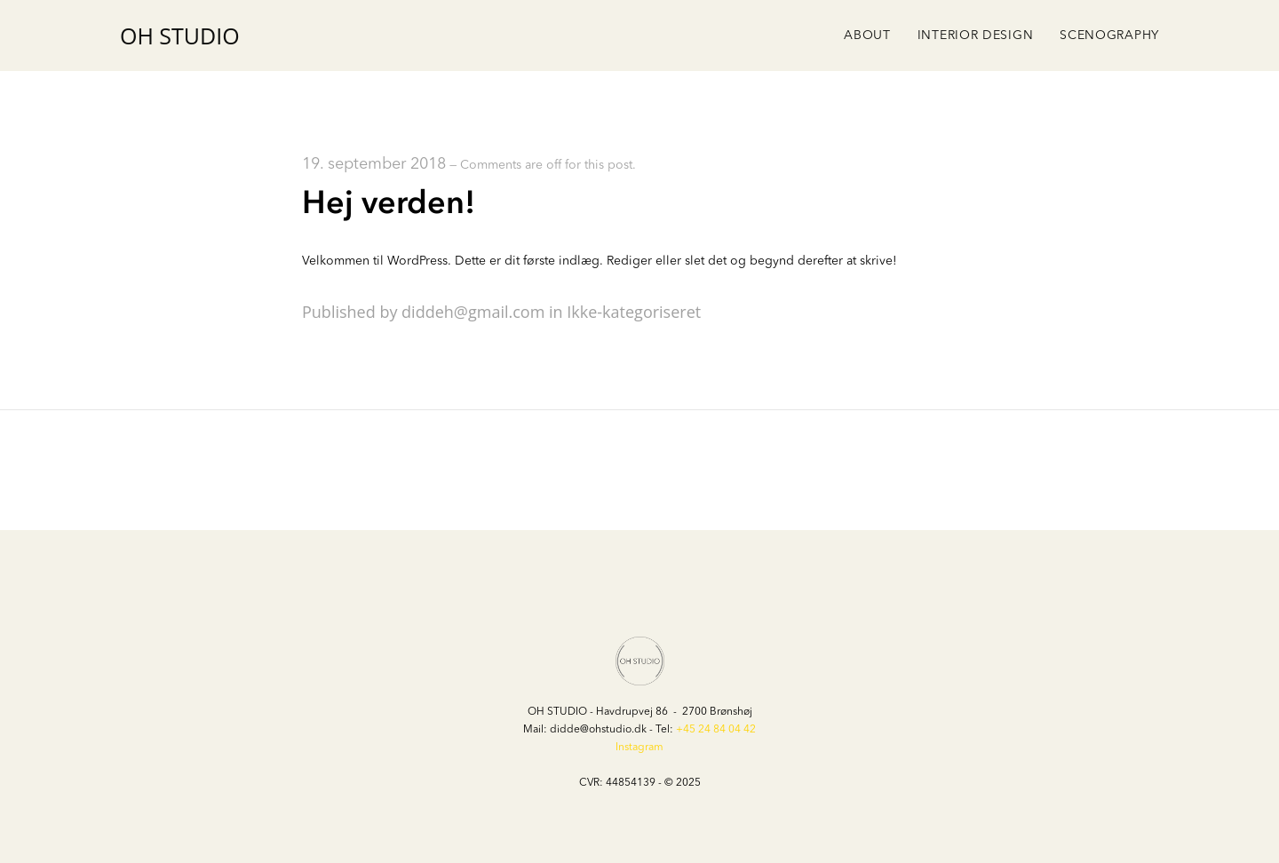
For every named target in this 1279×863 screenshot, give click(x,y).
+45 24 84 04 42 (716, 729)
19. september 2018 (374, 164)
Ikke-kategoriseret (634, 311)
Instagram (639, 747)
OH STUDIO (180, 36)
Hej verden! (388, 203)
